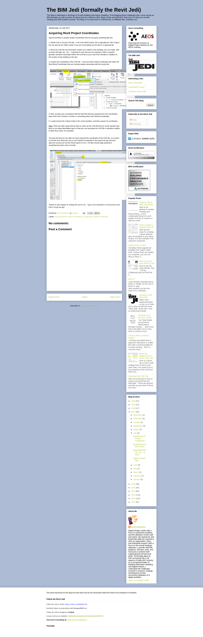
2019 (133, 405)
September (138, 426)
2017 (133, 412)
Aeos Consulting (135, 83)
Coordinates (87, 217)
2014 (133, 491)
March (136, 472)
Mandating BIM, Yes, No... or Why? (139, 452)
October (137, 422)
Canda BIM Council (136, 87)
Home (84, 297)
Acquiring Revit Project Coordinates (68, 217)
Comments (135, 124)
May (135, 468)
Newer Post (54, 297)
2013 (133, 495)
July (135, 433)
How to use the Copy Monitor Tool (146, 262)
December (137, 415)
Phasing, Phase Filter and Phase (146, 203)
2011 (133, 502)
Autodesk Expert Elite (137, 91)
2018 (133, 408)
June (135, 465)
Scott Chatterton (138, 527)
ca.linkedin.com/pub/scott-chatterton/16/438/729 (85, 616)
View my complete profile (138, 580)
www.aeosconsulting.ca (77, 620)
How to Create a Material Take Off (146, 226)
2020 (133, 401)
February (137, 476)
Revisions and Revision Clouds (145, 316)
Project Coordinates (100, 217)
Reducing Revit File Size (138, 376)
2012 (133, 498)
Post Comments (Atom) (90, 306)
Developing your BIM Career (139, 445)
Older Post (115, 297)
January (137, 479)
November (137, 419)
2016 (133, 484)
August (136, 429)
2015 (133, 488)
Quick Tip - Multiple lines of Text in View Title (146, 356)
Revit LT (131, 279)
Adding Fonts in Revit (137, 245)
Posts (133, 120)
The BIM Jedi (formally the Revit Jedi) (94, 10)
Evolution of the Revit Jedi (145, 296)
